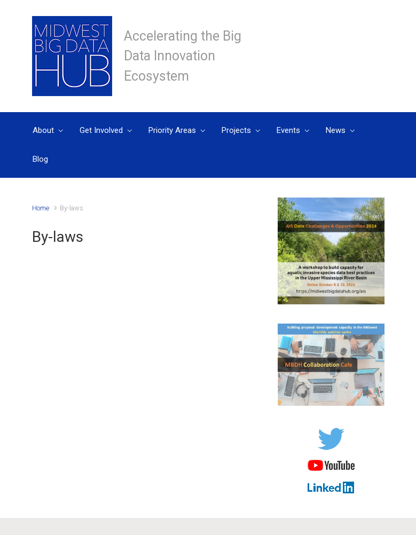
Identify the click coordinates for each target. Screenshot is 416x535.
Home (40, 208)
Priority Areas (172, 130)
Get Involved (101, 130)
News (336, 130)
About (43, 130)
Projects (236, 130)
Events (288, 130)
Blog (40, 159)
